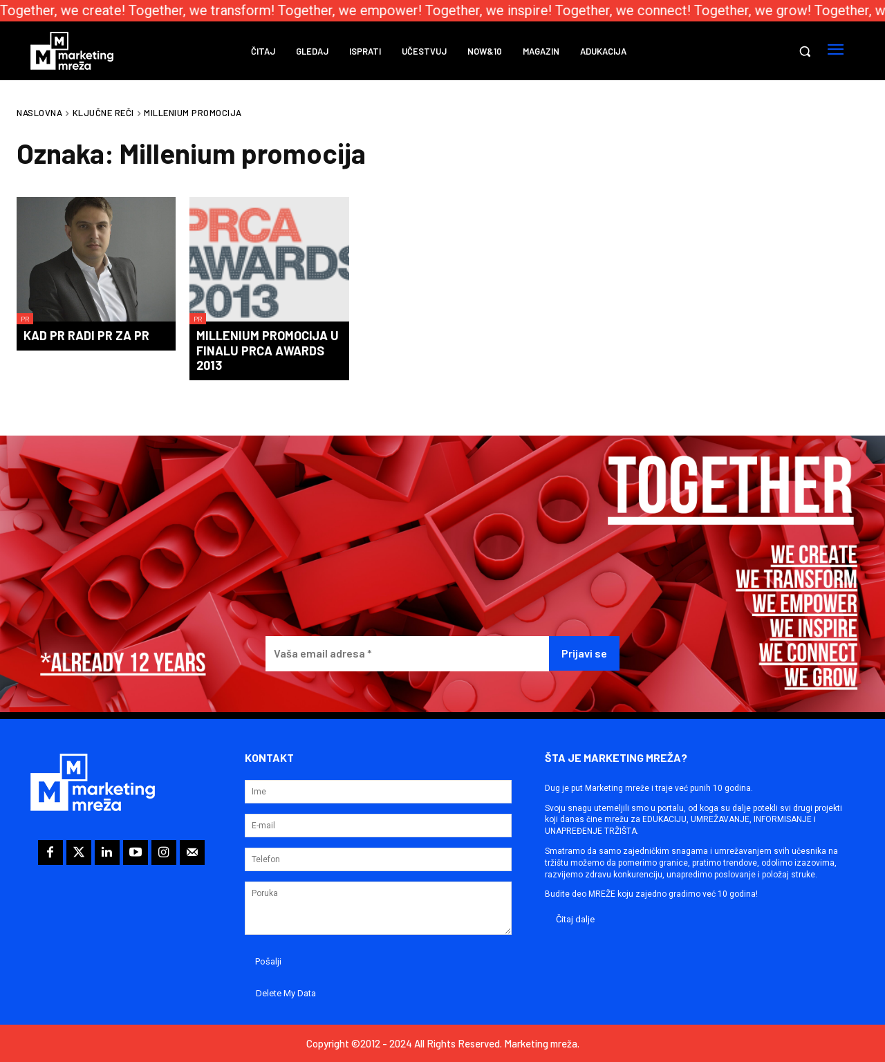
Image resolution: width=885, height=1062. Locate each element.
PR (25, 319)
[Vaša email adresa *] (407, 653)
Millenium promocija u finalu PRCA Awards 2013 (267, 350)
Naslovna (39, 112)
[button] (804, 51)
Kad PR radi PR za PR (86, 335)
